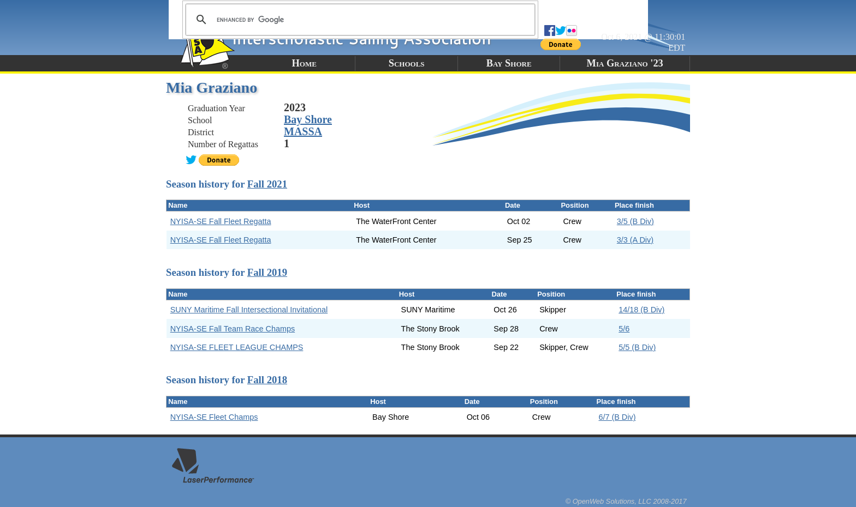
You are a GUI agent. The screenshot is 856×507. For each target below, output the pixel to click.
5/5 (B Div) (637, 347)
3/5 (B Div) (635, 221)
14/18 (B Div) (641, 309)
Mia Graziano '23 (625, 63)
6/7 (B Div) (616, 417)
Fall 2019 (267, 272)
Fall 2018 (267, 379)
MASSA (303, 131)
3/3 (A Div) (635, 240)
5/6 (624, 328)
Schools (407, 63)
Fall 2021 (267, 184)
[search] (359, 19)
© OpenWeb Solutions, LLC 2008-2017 (626, 501)
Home (304, 63)
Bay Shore (509, 63)
